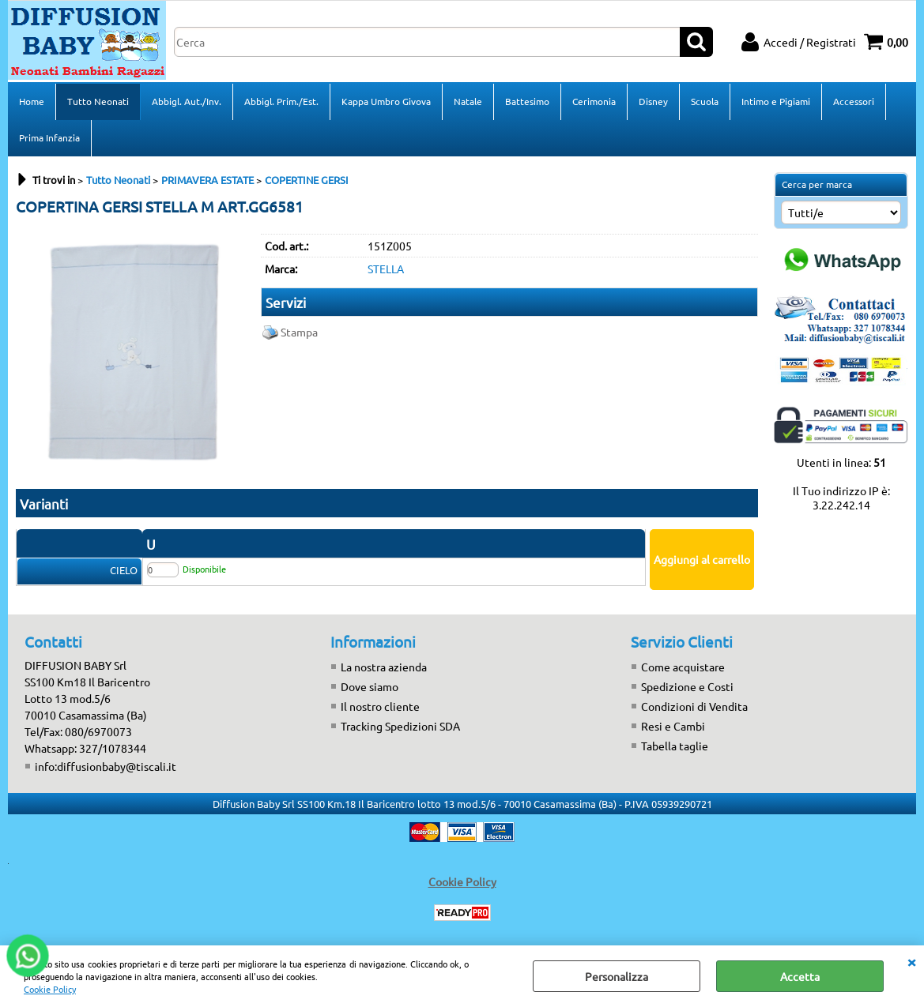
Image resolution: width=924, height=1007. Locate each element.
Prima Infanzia (49, 137)
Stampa (299, 332)
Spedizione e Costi (687, 686)
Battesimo (527, 101)
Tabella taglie (674, 745)
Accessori (853, 101)
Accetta (800, 976)
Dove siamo (369, 686)
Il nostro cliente (380, 706)
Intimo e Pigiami (775, 101)
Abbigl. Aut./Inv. (186, 101)
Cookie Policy (50, 989)
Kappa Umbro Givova (386, 101)
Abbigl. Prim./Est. (281, 101)
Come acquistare (683, 666)
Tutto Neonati (98, 101)
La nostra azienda (384, 666)
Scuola (704, 101)
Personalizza (616, 976)
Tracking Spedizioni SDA (400, 726)
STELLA (386, 268)
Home (31, 101)
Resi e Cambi (673, 726)
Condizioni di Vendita (694, 706)
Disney (653, 101)
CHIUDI (911, 961)
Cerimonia (594, 101)
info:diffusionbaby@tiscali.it (105, 766)
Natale (468, 101)
